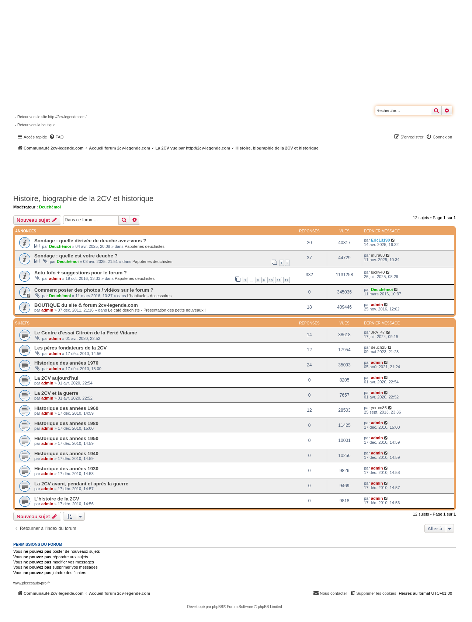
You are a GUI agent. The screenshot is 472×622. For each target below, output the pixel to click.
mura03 (378, 255)
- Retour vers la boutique (35, 125)
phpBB (217, 607)
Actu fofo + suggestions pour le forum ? (80, 272)
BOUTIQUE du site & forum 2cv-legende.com (86, 305)
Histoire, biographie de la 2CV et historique (83, 198)
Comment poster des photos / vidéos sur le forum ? (93, 290)
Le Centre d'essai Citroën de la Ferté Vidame (85, 332)
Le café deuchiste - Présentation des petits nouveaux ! (157, 310)
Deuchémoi (50, 207)
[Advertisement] (197, 171)
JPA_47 (378, 332)
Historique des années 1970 (66, 363)
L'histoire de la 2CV (56, 499)
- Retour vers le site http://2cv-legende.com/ (50, 117)
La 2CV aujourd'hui (56, 378)
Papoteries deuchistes (144, 246)
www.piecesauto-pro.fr (31, 583)
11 (278, 280)
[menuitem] (56, 137)
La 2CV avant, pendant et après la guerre (81, 483)
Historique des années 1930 (66, 468)
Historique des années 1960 (66, 408)
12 (286, 280)
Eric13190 (380, 240)
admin (55, 278)
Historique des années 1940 (66, 453)
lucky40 (378, 272)
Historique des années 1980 (66, 423)
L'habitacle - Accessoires (149, 296)
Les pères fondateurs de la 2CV (70, 348)
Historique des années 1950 (66, 438)
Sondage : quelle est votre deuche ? (76, 256)
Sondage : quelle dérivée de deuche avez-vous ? (90, 240)
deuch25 (378, 347)
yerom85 (379, 407)
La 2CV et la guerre (56, 393)
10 (271, 280)
